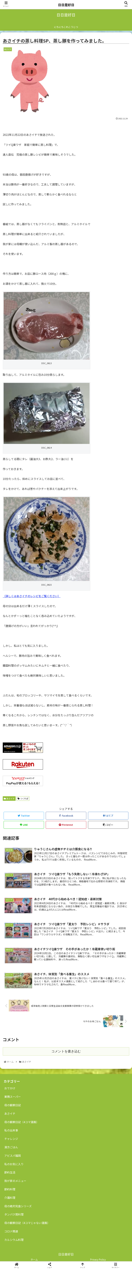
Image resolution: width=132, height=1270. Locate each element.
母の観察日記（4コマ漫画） (21, 1122)
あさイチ (9, 798)
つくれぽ (23, 798)
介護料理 (9, 1198)
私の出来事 (11, 1130)
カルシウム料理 (14, 1240)
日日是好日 (66, 4)
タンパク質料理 (14, 1214)
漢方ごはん (11, 1147)
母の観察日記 (12, 1105)
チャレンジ (11, 1139)
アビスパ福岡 (12, 1155)
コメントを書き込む (66, 1051)
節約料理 (9, 1189)
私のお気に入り (14, 1164)
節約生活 (9, 1172)
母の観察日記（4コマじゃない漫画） (27, 1223)
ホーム (34, 1259)
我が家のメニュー (15, 1181)
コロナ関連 (11, 1231)
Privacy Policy (98, 1259)
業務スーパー (12, 1097)
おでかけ (9, 1088)
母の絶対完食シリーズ (18, 1206)
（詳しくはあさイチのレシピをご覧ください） (31, 596)
